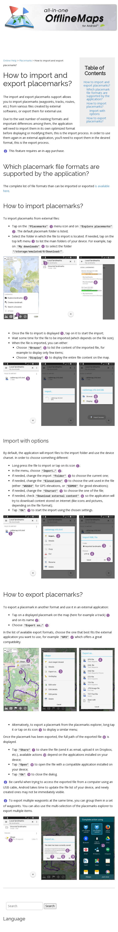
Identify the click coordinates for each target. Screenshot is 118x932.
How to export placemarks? (96, 119)
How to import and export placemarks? (97, 83)
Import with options (97, 112)
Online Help (10, 60)
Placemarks (25, 60)
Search (50, 906)
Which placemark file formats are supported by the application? (98, 94)
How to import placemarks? (96, 104)
